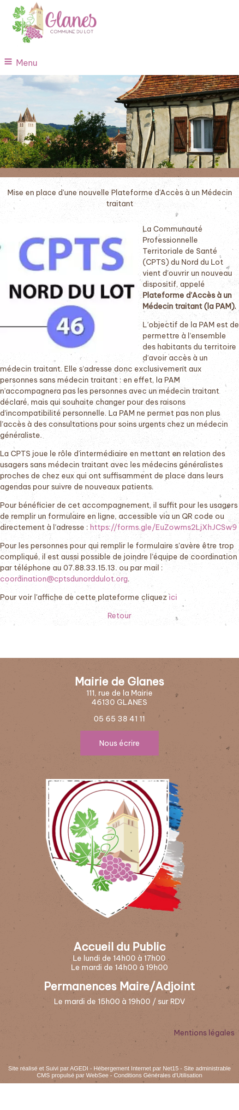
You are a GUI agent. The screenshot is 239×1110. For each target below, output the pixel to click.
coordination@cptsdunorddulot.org (64, 578)
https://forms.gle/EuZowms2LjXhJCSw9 (163, 527)
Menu (26, 63)
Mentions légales (204, 1032)
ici (173, 597)
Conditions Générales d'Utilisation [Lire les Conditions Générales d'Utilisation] (158, 1075)
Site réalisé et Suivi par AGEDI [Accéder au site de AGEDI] (48, 1068)
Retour (119, 615)
